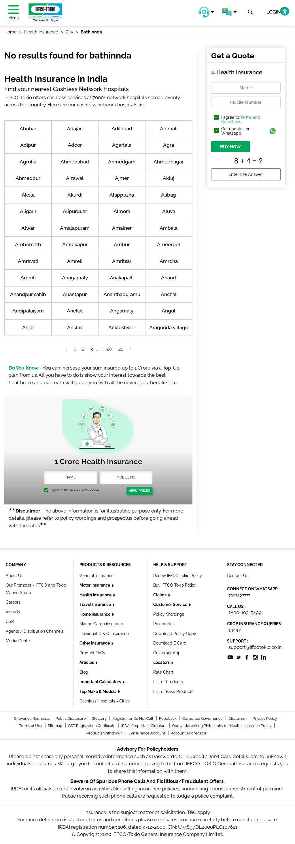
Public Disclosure (71, 718)
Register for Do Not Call (133, 718)
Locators (162, 662)
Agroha (28, 162)
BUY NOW (230, 146)
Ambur (122, 244)
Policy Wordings (168, 614)
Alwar (28, 228)
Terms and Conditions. (84, 490)
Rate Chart (163, 672)
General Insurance (97, 575)
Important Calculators (101, 681)
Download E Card (169, 643)
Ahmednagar (169, 162)
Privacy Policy (265, 718)
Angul (168, 311)
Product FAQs (92, 653)
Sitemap (55, 726)
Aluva (168, 211)
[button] (206, 12)
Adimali (168, 128)
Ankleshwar (121, 327)
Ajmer (122, 178)
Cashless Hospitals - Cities (105, 701)
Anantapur (75, 294)
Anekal (75, 311)
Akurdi (74, 195)
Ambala (168, 228)
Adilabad (121, 128)
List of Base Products (173, 691)
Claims (160, 595)
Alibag (168, 195)
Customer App (167, 653)
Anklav (75, 327)
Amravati (28, 261)
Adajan (75, 128)
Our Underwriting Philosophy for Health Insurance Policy (222, 726)
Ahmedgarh (121, 162)
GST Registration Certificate (92, 726)
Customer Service (170, 604)
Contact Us (237, 575)
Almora (122, 211)
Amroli (28, 277)
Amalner (122, 228)
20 (109, 349)
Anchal (169, 294)
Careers (13, 602)
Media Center (18, 640)
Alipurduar (75, 211)
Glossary (99, 718)
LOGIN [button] (273, 12)
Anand (168, 277)
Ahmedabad (74, 162)
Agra (168, 145)
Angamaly (121, 311)
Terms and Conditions (240, 119)
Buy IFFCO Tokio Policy (174, 585)
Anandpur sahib (28, 294)
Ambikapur (75, 244)
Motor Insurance (95, 585)
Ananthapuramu (121, 294)
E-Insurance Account (147, 733)
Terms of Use (31, 726)
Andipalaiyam (28, 311)
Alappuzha (121, 195)
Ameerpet (168, 244)
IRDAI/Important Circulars (144, 726)
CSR (10, 621)
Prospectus (164, 623)
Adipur (28, 145)
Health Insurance (96, 595)
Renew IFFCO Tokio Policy (177, 575)
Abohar (28, 128)
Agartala (121, 145)
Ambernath (28, 244)
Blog (84, 672)
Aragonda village (168, 327)
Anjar (28, 327)
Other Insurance (95, 643)
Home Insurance (95, 614)
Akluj (168, 178)
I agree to (240, 119)
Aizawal (75, 178)
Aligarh (28, 211)
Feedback (168, 718)
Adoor (75, 145)
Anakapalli (122, 277)
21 (120, 349)
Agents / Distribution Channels (35, 631)
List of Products (168, 681)
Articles (87, 662)
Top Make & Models (98, 691)
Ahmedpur (28, 178)
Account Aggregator (189, 733)
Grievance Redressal (32, 718)
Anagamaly (75, 277)
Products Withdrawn (105, 733)
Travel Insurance (96, 604)
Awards (13, 612)
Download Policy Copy (174, 633)
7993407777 (239, 595)
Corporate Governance (203, 718)
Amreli (74, 261)
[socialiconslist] (230, 657)
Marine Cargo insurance (102, 623)
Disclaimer (238, 718)
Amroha (169, 261)
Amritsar (121, 261)
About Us (14, 575)
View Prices (139, 491)
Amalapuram (75, 228)
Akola (28, 195)
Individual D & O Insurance (104, 633)
